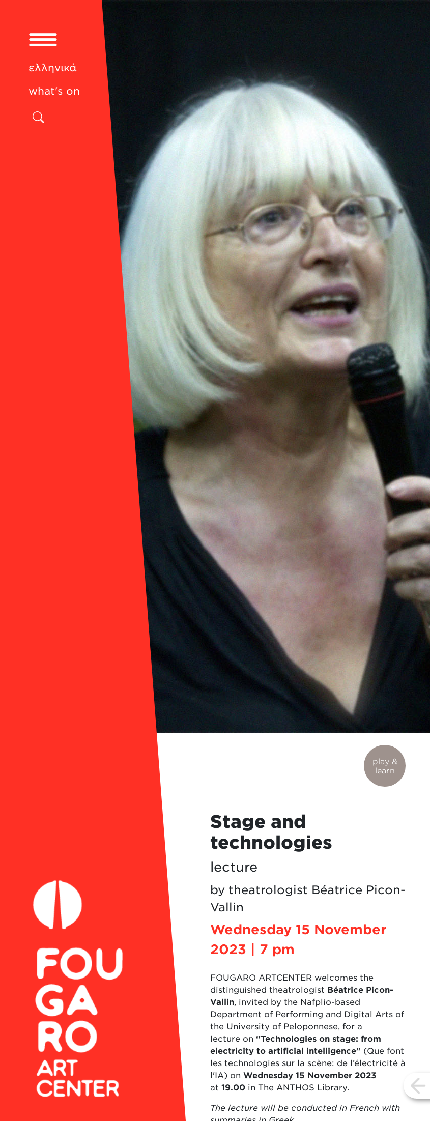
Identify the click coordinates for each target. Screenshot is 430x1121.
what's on (54, 91)
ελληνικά (52, 68)
